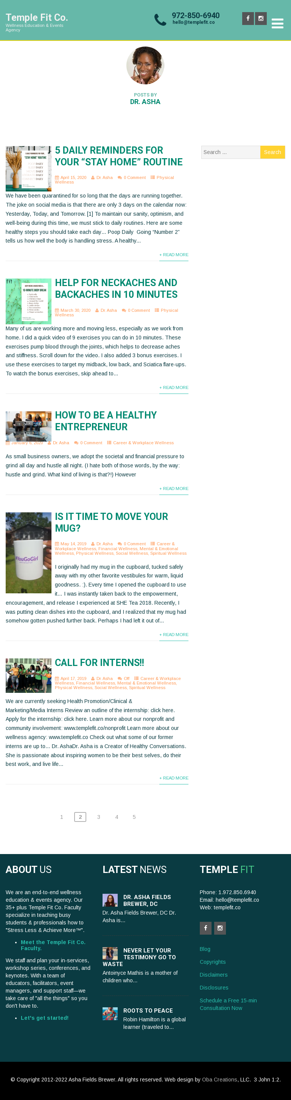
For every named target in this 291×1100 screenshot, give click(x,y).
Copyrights (213, 962)
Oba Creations (219, 1080)
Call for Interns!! (99, 662)
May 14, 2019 (73, 543)
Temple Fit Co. (37, 17)
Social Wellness (132, 553)
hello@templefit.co (194, 22)
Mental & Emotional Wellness (146, 683)
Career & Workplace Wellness (143, 442)
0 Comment (135, 177)
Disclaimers (214, 975)
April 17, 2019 (73, 678)
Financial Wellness (117, 548)
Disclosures (214, 988)
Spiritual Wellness (168, 553)
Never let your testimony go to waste (139, 957)
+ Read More (173, 254)
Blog (205, 949)
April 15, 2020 (73, 177)
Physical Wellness (95, 553)
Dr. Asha (104, 177)
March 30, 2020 (75, 310)
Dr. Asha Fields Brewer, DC (147, 900)
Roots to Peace (148, 1010)
